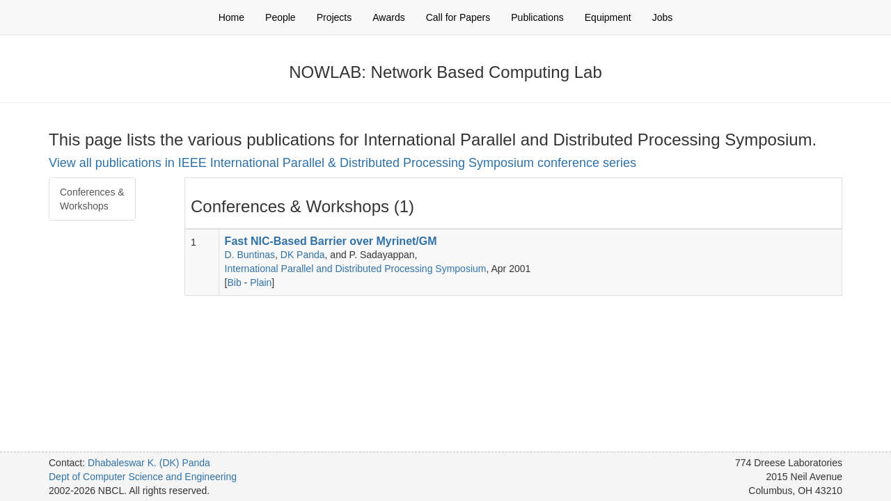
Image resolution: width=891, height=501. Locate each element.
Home (231, 17)
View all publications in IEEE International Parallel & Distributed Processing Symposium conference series (342, 163)
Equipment (608, 17)
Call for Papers (458, 17)
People (280, 17)
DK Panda (303, 254)
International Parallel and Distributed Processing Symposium (356, 268)
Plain (260, 282)
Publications (537, 17)
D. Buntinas (250, 254)
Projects (334, 17)
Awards (388, 17)
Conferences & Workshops (92, 199)
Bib (235, 282)
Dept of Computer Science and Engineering (143, 476)
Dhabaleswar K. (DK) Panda (149, 462)
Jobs (662, 17)
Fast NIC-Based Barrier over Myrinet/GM (331, 241)
